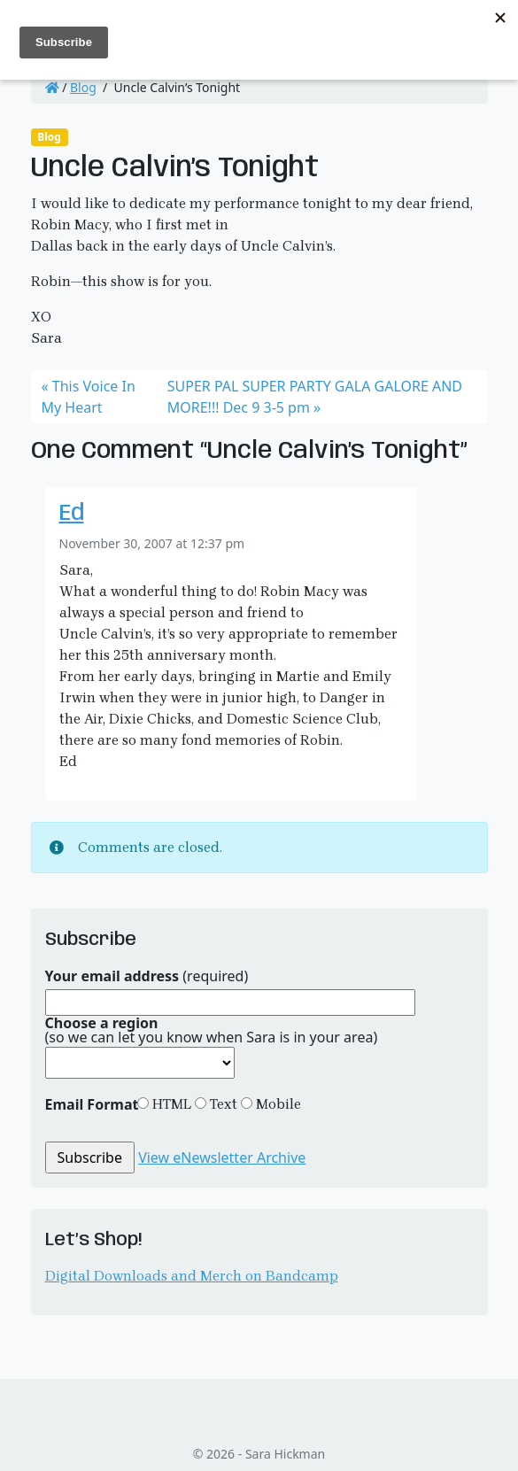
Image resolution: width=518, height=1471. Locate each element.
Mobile (276, 1104)
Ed (71, 514)
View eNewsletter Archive (221, 1157)
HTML (170, 1104)
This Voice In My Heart (88, 396)
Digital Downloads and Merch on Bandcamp (191, 1275)
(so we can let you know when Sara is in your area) (211, 1030)
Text (221, 1104)
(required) (147, 976)
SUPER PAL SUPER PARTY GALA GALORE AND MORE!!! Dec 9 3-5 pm (314, 396)
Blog (83, 87)
